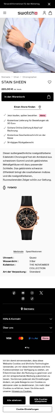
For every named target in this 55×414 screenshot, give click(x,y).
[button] (4, 13)
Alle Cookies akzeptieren (40, 400)
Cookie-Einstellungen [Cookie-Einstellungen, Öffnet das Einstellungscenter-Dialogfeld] (27, 409)
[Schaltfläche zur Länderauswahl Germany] (27, 309)
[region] (27, 384)
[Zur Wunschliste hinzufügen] (49, 82)
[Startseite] (27, 13)
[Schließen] (49, 4)
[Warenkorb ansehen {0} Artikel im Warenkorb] (50, 13)
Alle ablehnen (14, 400)
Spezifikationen (34, 252)
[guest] (44, 13)
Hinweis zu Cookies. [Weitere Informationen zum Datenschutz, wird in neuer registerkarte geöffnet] (22, 391)
